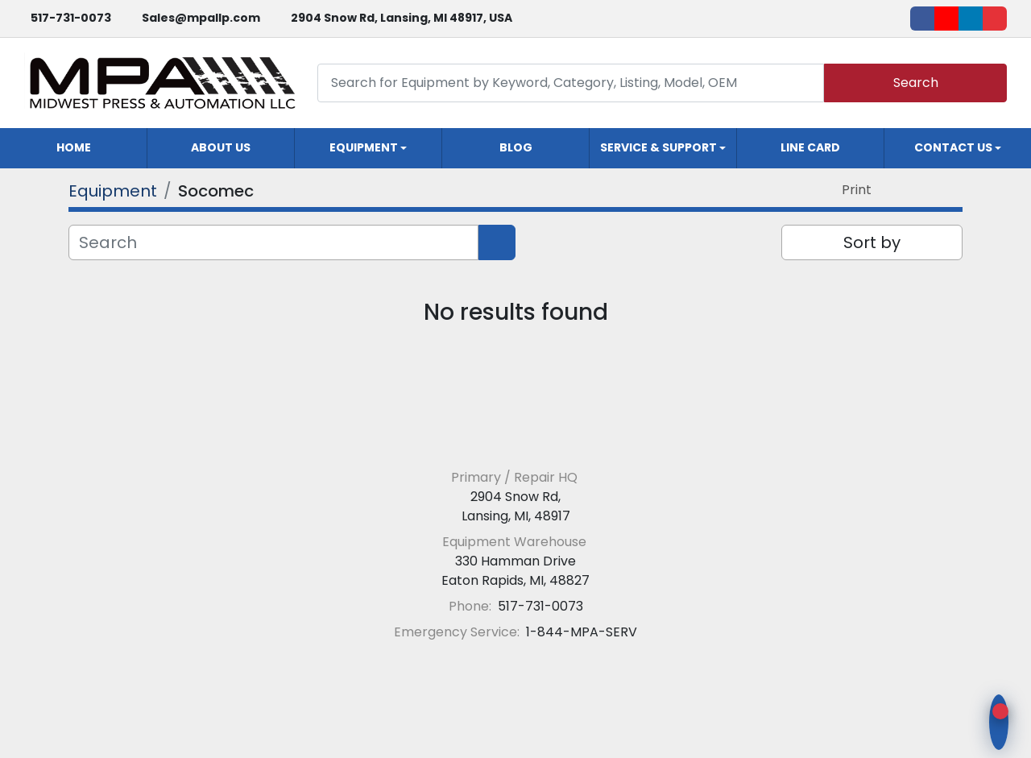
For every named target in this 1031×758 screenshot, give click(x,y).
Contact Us (953, 147)
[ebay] (995, 18)
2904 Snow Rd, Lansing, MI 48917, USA (401, 18)
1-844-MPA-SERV (580, 632)
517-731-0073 (71, 18)
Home (73, 147)
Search (915, 82)
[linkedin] (971, 18)
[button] (368, 148)
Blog (515, 147)
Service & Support (658, 147)
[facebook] (922, 18)
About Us (221, 147)
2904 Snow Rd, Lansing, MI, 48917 (516, 506)
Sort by (872, 242)
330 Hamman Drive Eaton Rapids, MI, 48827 (515, 571)
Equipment (363, 147)
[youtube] (946, 18)
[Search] (570, 82)
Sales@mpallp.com (201, 18)
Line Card (810, 147)
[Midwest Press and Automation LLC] (516, 438)
